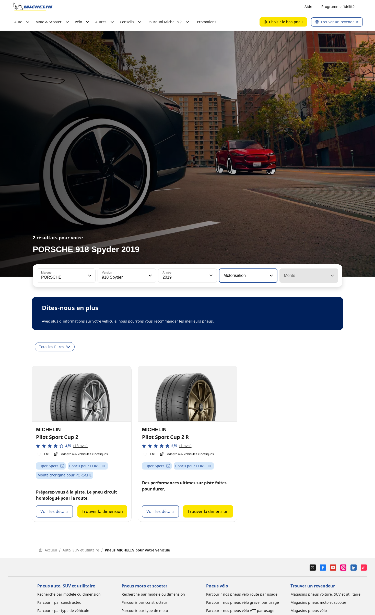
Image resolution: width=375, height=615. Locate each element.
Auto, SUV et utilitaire (81, 550)
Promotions (206, 21)
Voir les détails (54, 511)
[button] (89, 275)
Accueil (48, 550)
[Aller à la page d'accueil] (32, 6)
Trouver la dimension (102, 511)
